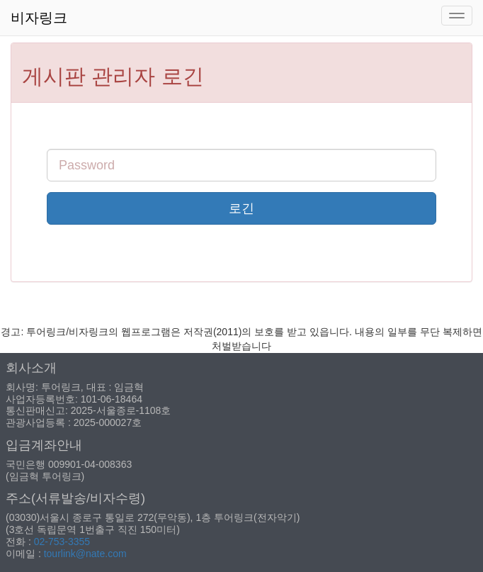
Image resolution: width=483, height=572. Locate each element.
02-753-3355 (62, 541)
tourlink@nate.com (85, 553)
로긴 (241, 208)
